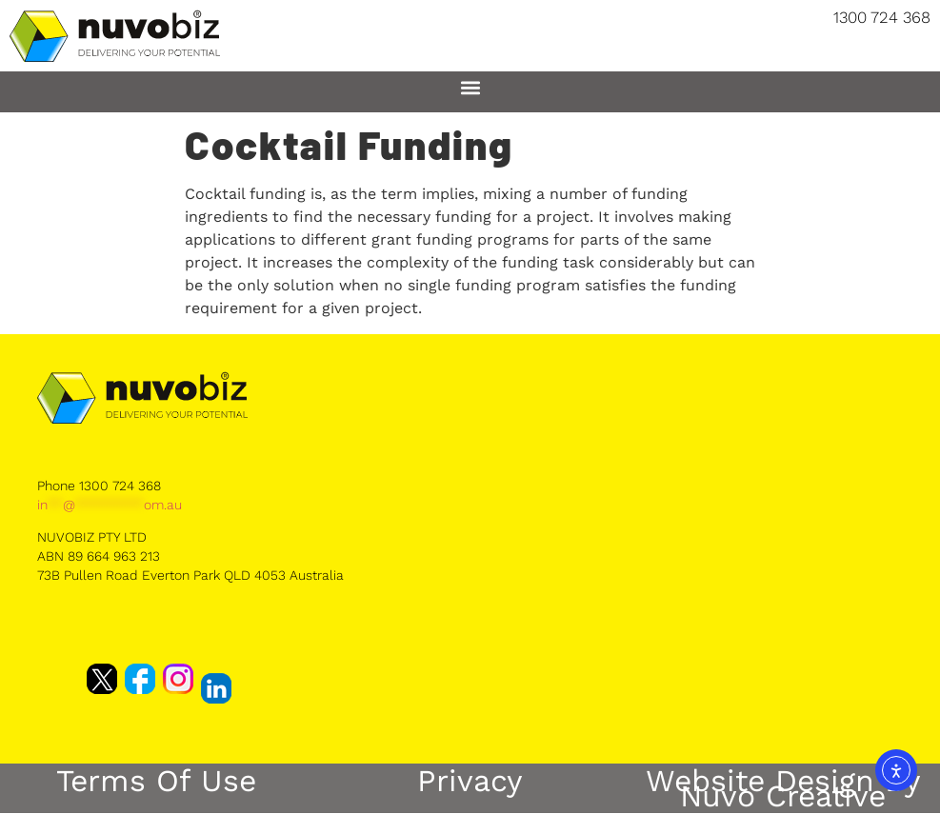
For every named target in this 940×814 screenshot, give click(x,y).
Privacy (470, 781)
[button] (470, 87)
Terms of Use (156, 781)
